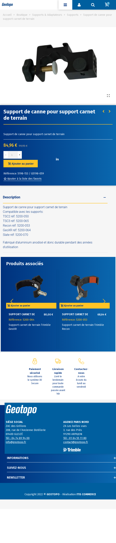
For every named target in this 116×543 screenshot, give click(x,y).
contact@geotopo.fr (75, 442)
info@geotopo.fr (16, 442)
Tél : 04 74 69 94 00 (18, 438)
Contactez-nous (81, 371)
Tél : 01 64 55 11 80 (74, 438)
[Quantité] (12, 155)
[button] (104, 301)
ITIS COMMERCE (86, 494)
